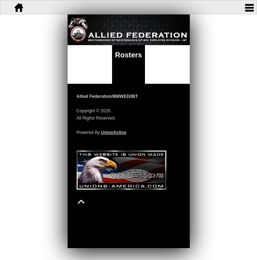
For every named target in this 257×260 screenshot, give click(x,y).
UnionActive (114, 132)
